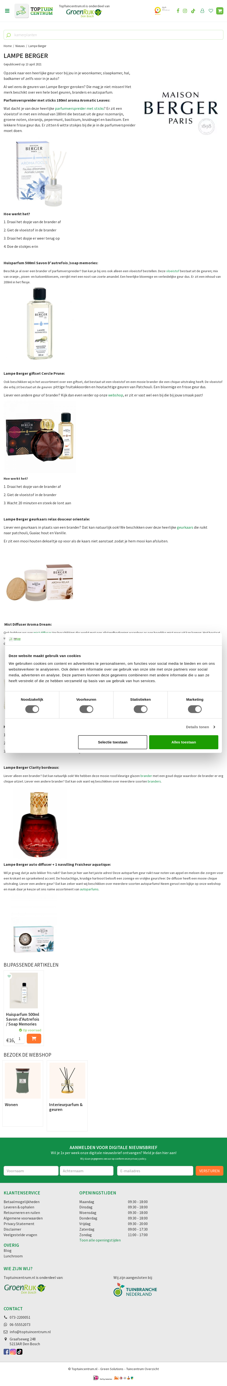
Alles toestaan (184, 742)
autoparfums (89, 889)
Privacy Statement (19, 1223)
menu (7, 10)
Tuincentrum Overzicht (142, 1369)
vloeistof (173, 271)
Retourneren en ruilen (22, 1212)
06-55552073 (20, 1324)
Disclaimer (12, 1229)
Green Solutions (111, 1369)
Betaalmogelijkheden (22, 1201)
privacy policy (138, 1158)
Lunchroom (13, 1256)
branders (154, 781)
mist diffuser (42, 633)
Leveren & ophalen (19, 1207)
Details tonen (197, 727)
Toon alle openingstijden (100, 1240)
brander (146, 776)
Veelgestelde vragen (20, 1234)
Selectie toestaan (113, 742)
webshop (115, 395)
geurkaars (185, 527)
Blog (8, 1250)
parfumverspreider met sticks (79, 108)
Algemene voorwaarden (23, 1218)
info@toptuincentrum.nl (30, 1331)
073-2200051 (20, 1317)
